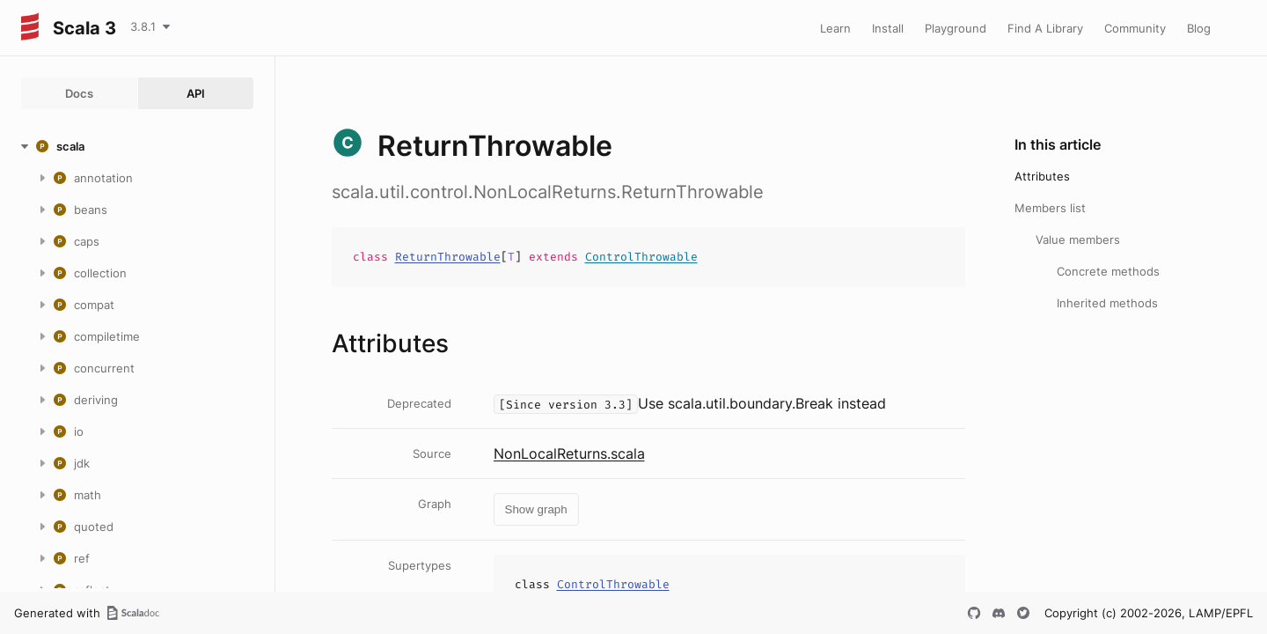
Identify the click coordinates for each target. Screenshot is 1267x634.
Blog (1199, 28)
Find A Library (1045, 28)
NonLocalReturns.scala (569, 453)
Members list (1050, 208)
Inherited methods (1107, 303)
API (196, 93)
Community (1135, 28)
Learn (835, 28)
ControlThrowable (641, 256)
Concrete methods (1108, 271)
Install (888, 28)
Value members (1078, 239)
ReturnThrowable (448, 256)
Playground (955, 28)
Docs (79, 93)
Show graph (536, 509)
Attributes (1042, 176)
